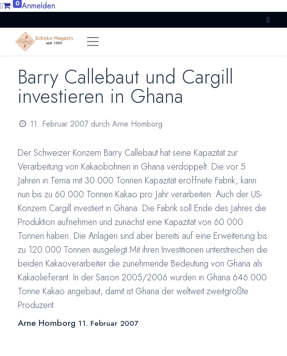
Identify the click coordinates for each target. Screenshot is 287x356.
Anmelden (38, 5)
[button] (268, 19)
